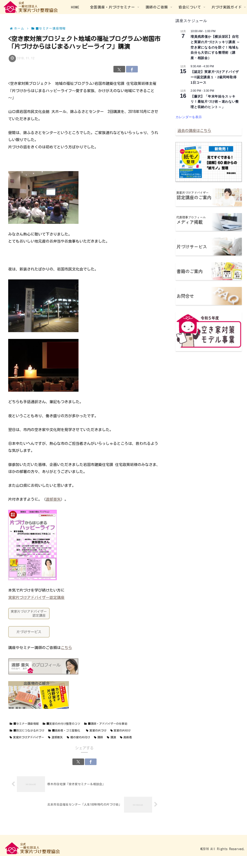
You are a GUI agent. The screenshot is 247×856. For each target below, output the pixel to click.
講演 (111, 737)
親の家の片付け (78, 737)
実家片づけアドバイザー (27, 737)
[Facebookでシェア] (132, 69)
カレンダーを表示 (189, 117)
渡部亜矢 (53, 499)
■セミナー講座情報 (24, 723)
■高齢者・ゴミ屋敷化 (64, 730)
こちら (66, 648)
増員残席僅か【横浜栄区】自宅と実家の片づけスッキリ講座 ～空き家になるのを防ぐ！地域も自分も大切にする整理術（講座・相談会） (215, 47)
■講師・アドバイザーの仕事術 (105, 723)
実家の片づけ (96, 730)
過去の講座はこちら (194, 130)
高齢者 (126, 737)
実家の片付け (120, 730)
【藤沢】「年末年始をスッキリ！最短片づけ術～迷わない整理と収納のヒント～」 (215, 101)
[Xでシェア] (119, 69)
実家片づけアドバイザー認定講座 (36, 597)
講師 (98, 737)
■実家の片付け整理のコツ (61, 723)
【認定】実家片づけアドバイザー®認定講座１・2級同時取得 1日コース (215, 77)
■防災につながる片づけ (27, 730)
